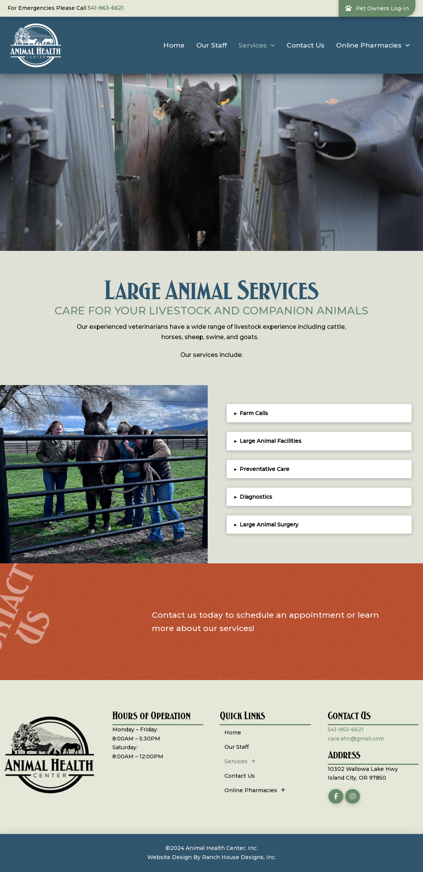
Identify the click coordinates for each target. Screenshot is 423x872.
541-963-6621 (106, 8)
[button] (319, 413)
